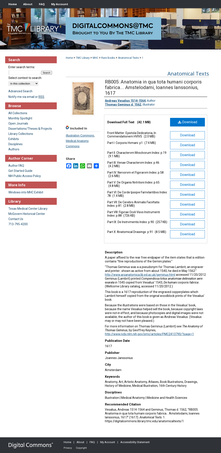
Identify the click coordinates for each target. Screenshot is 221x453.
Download (187, 122)
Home (69, 57)
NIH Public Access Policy (24, 176)
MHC (95, 57)
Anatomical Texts (128, 57)
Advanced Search (20, 91)
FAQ (92, 442)
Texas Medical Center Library (28, 208)
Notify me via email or (26, 97)
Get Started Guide (20, 171)
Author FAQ (16, 165)
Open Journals (18, 123)
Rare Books (108, 57)
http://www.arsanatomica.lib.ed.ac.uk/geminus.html (140, 274)
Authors (13, 149)
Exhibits (13, 139)
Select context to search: (25, 78)
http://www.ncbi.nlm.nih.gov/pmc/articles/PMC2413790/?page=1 (149, 334)
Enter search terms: (21, 67)
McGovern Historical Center (26, 214)
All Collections (17, 113)
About (80, 442)
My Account (107, 442)
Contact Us (15, 219)
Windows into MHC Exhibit (25, 192)
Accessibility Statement (135, 442)
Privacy (68, 448)
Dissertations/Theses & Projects (30, 128)
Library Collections (20, 134)
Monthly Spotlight (20, 118)
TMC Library (83, 57)
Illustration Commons (80, 135)
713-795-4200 (18, 224)
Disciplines (15, 144)
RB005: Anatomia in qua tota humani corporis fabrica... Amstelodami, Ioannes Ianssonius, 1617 (153, 87)
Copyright (81, 448)
